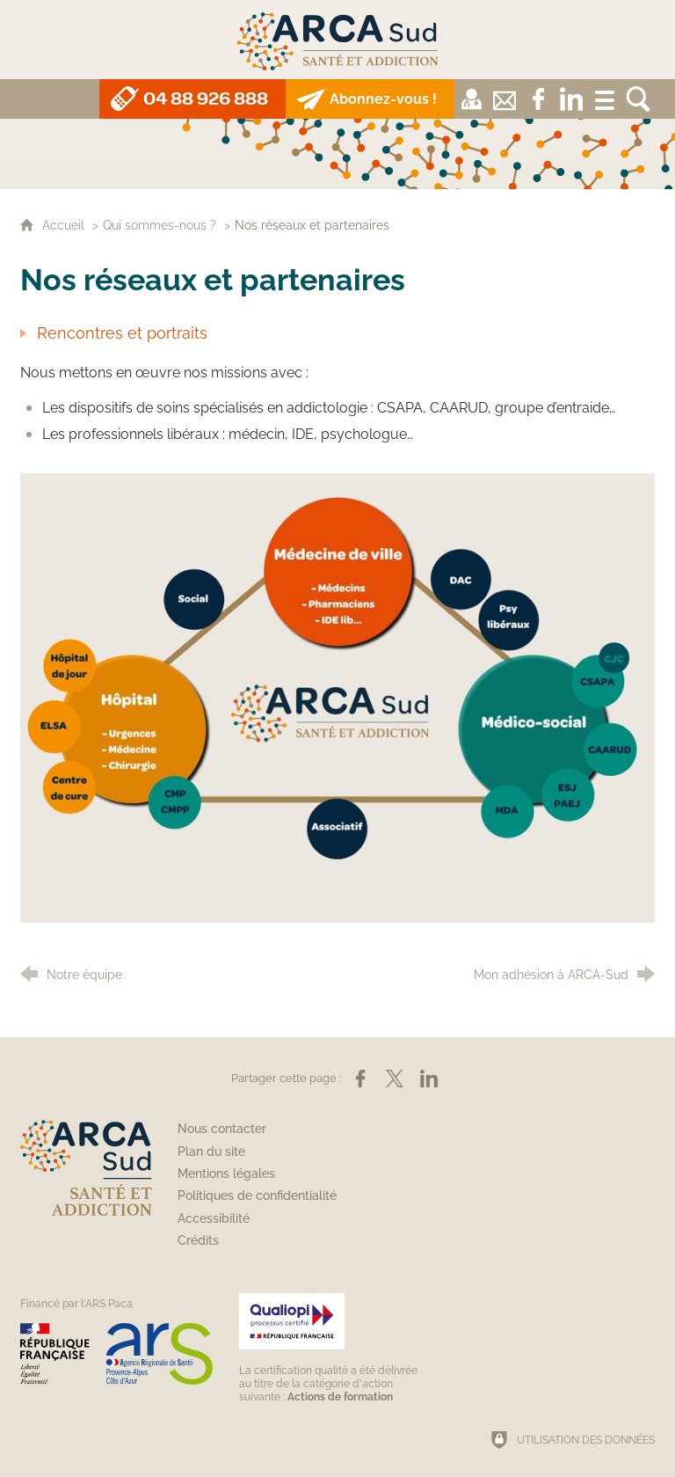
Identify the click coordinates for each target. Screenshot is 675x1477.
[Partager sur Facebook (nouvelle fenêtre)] (360, 1078)
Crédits (198, 1240)
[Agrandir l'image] (337, 697)
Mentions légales (226, 1173)
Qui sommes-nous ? (159, 224)
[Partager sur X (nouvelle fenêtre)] (395, 1078)
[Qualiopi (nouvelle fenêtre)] (331, 1348)
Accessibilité (214, 1218)
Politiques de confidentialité (257, 1195)
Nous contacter (222, 1129)
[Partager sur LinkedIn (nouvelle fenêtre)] (429, 1078)
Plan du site (211, 1151)
